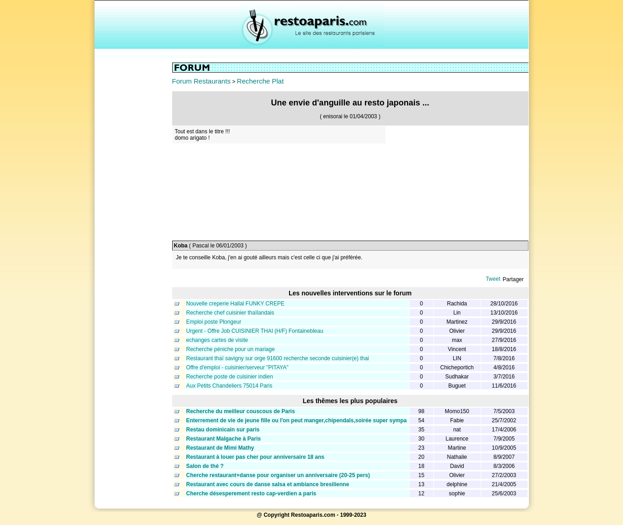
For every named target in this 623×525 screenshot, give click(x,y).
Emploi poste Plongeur (214, 322)
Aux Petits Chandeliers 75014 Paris (229, 386)
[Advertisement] (133, 199)
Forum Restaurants (201, 81)
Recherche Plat (260, 81)
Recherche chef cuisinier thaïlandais (230, 313)
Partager (512, 279)
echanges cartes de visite (217, 340)
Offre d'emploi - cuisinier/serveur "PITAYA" (237, 367)
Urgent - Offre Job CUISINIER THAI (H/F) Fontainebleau (254, 331)
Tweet (493, 279)
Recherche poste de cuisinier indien (229, 376)
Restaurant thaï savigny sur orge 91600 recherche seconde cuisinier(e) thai (277, 358)
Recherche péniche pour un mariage (230, 349)
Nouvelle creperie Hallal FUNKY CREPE (235, 303)
